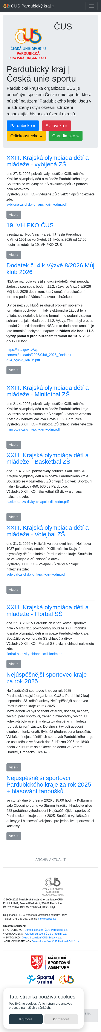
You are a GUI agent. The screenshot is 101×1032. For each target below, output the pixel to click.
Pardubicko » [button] (22, 125)
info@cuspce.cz (46, 918)
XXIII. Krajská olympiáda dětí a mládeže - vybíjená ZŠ (47, 161)
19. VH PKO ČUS (30, 225)
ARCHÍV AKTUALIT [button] (50, 860)
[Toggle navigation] (92, 6)
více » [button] (13, 214)
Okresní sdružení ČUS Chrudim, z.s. (46, 933)
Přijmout (25, 1019)
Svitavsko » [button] (56, 125)
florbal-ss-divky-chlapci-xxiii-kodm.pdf (34, 654)
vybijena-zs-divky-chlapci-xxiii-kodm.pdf (36, 204)
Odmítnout (61, 1019)
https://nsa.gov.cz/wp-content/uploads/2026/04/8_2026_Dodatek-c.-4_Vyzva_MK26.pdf (39, 355)
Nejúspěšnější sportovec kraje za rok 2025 (46, 678)
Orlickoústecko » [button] (26, 135)
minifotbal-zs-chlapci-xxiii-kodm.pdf (33, 429)
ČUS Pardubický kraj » (28, 6)
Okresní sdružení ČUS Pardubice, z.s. (46, 929)
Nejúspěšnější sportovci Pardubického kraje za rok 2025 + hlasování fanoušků (48, 785)
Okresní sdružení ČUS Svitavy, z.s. (42, 937)
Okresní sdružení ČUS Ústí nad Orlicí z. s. (56, 941)
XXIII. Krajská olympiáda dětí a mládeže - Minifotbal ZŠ (47, 391)
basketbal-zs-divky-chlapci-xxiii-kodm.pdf (37, 502)
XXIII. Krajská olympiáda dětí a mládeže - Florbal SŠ (47, 610)
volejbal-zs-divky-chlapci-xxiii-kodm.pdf (36, 574)
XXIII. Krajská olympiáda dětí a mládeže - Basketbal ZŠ (47, 458)
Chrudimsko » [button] (65, 135)
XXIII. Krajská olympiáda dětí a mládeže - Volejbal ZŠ (47, 531)
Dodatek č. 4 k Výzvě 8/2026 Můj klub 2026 (50, 268)
